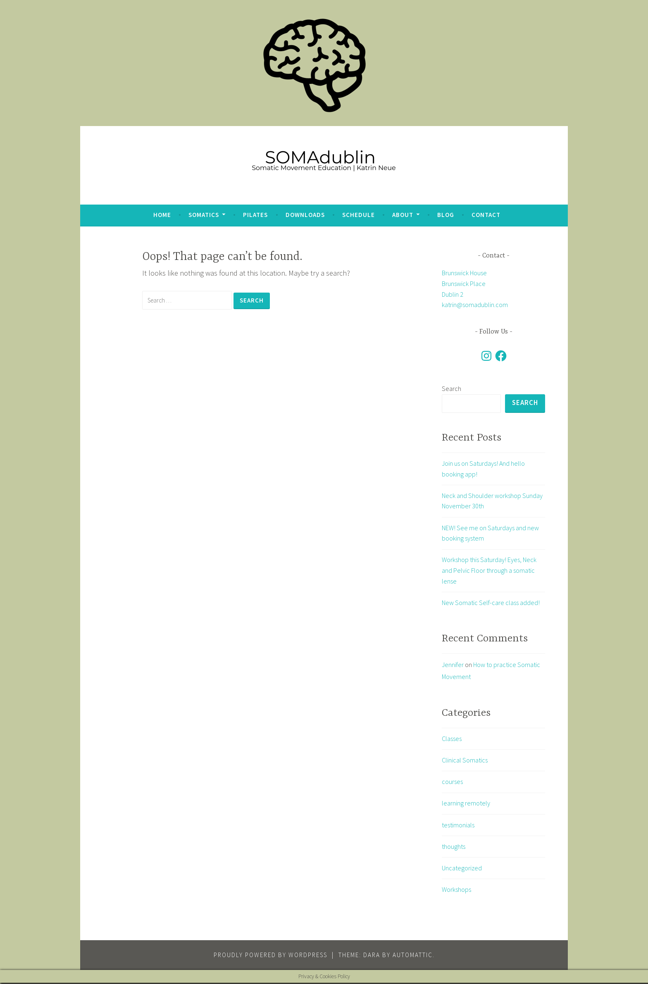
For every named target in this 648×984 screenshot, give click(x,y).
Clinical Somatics (465, 761)
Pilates (255, 215)
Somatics (203, 215)
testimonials (458, 826)
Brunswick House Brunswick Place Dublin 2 (464, 283)
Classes (452, 740)
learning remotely (466, 804)
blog (445, 215)
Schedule (358, 215)
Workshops (456, 890)
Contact (486, 215)
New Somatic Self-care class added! (491, 603)
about (402, 215)
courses (452, 783)
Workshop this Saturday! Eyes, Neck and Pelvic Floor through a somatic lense (489, 571)
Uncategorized (462, 869)
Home (162, 215)
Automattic (413, 956)
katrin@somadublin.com (475, 304)
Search (451, 388)
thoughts (453, 847)
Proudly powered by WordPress (270, 956)
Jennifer (453, 666)
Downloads (305, 215)
